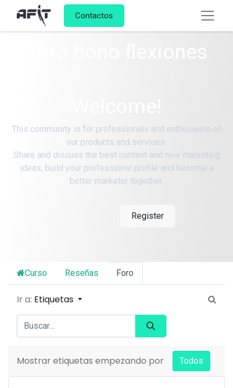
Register (147, 216)
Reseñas (81, 273)
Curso (32, 273)
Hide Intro (87, 216)
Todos (191, 361)
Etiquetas (55, 299)
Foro (125, 273)
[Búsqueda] (151, 326)
